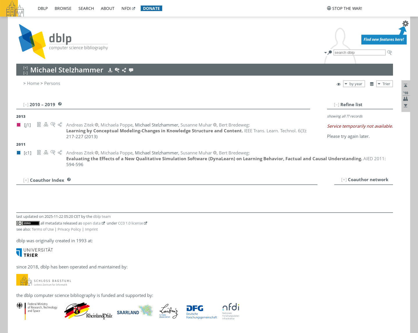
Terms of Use (43, 229)
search (86, 8)
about (108, 8)
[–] (336, 104)
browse (63, 8)
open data (92, 223)
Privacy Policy (69, 229)
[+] (344, 179)
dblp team (102, 216)
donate (151, 8)
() (275, 130)
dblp (43, 8)
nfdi (126, 8)
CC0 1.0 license (130, 223)
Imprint (91, 229)
